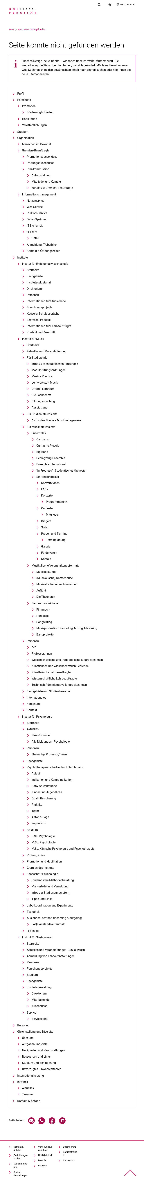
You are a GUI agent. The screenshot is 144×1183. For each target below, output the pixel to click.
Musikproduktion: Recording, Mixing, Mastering (66, 628)
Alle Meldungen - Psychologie (51, 741)
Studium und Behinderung (39, 1063)
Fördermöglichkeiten (40, 112)
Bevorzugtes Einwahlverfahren (41, 1069)
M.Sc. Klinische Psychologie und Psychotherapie (63, 848)
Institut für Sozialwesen (37, 937)
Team (35, 811)
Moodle (42, 1160)
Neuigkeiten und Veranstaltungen (43, 1050)
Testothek (33, 911)
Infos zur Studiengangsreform (51, 892)
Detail (35, 238)
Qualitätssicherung (44, 798)
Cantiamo (42, 439)
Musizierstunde (46, 572)
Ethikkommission (38, 169)
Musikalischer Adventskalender (56, 584)
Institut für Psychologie (37, 716)
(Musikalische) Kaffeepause (54, 578)
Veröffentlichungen (34, 125)
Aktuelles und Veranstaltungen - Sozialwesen (56, 950)
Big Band (42, 452)
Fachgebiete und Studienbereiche (48, 691)
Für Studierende (37, 357)
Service (31, 1012)
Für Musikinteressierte (41, 427)
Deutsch (125, 4)
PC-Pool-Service (37, 213)
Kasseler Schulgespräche (43, 313)
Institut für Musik (33, 339)
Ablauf (36, 773)
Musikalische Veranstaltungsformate (55, 565)
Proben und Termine (54, 533)
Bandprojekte (44, 634)
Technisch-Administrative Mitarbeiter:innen (59, 684)
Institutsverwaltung (39, 987)
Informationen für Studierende (46, 301)
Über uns (27, 1038)
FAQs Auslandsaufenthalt (48, 924)
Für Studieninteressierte (42, 414)
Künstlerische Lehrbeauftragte (51, 672)
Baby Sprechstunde (44, 786)
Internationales (36, 697)
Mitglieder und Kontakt (46, 181)
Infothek (22, 1082)
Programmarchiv (57, 501)
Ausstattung (39, 407)
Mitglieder (52, 514)
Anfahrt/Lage (40, 817)
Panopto (42, 1165)
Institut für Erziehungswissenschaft (45, 263)
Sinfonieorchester (47, 477)
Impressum (39, 823)
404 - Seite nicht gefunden (47, 29)
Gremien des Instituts (40, 867)
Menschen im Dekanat (36, 144)
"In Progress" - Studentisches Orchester (61, 470)
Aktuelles (33, 729)
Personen (33, 295)
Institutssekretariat (39, 282)
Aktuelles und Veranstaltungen (46, 351)
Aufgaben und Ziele (34, 1044)
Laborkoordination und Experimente (50, 905)
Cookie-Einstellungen (20, 1174)
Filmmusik (43, 609)
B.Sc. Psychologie (43, 836)
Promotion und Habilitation (44, 861)
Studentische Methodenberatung (53, 880)
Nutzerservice (35, 200)
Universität (14, 29)
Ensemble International (51, 464)
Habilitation (29, 119)
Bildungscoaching (43, 401)
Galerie (45, 546)
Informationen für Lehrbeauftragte (49, 326)
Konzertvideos (50, 483)
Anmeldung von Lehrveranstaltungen (51, 956)
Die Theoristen (45, 596)
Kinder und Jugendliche (47, 792)
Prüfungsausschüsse (40, 163)
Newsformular (41, 735)
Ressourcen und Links (36, 1056)
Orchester (47, 508)
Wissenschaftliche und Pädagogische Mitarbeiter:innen (67, 660)
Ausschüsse (39, 1006)
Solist (44, 527)
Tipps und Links (42, 899)
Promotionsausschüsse (42, 156)
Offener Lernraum (43, 389)
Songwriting (44, 622)
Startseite (33, 270)
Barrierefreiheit (70, 1154)
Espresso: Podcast (39, 320)
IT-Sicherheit (35, 225)
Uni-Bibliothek (45, 1155)
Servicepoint (40, 1019)
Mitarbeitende (40, 999)
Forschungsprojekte (39, 307)
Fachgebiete (35, 276)
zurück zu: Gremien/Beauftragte (52, 188)
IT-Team (32, 232)
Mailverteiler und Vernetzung (50, 886)
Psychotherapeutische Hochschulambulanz (55, 767)
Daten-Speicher (36, 219)
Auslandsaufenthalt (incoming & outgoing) (54, 918)
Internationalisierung (30, 1075)
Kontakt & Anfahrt (28, 1101)
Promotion (29, 106)
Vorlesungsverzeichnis (45, 1148)
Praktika (37, 804)
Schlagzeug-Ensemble (50, 458)
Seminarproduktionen (46, 603)
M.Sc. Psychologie (43, 842)
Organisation (25, 138)
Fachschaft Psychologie (42, 874)
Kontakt (46, 559)
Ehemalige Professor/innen (49, 754)
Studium (22, 131)
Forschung (24, 100)
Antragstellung (41, 175)
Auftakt (41, 590)
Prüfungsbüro (36, 855)
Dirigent (46, 521)
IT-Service (33, 931)
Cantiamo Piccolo (47, 445)
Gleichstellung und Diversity (35, 1031)
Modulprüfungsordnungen (49, 370)
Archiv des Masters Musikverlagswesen (57, 420)
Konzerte (47, 495)
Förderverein (49, 552)
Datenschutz (69, 1146)
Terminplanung (56, 540)
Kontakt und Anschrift (41, 332)
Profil (20, 93)
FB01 (26, 29)
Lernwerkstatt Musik (45, 382)
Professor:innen (42, 653)
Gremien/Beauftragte (35, 150)
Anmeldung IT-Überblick (42, 244)
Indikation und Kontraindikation (52, 779)
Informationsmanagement (39, 194)
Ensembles (39, 433)
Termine (27, 1094)
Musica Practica (42, 376)
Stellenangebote (20, 1165)
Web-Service (35, 207)
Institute (22, 257)
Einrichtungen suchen (20, 1157)
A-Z (34, 647)
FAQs (44, 489)
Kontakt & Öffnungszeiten (43, 251)
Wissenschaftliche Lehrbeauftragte (54, 678)
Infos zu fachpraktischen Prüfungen (55, 364)
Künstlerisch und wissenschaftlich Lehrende (60, 666)
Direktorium (34, 288)
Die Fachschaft (41, 395)
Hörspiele (42, 616)
